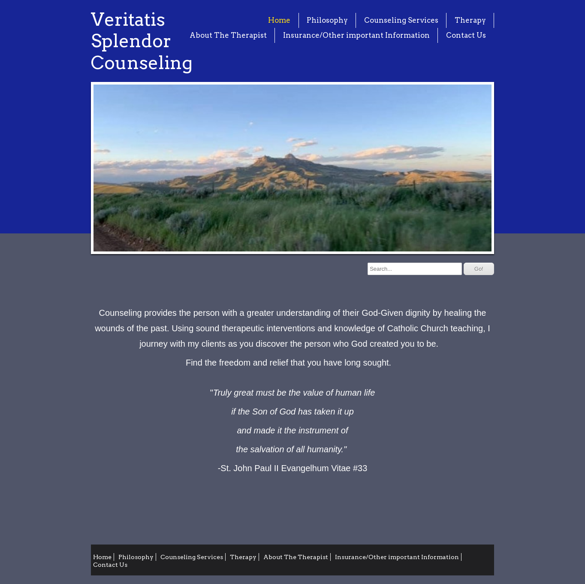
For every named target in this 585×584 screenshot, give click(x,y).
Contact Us (466, 35)
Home (279, 20)
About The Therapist (228, 35)
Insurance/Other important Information (356, 35)
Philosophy (327, 20)
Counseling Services (401, 20)
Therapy (470, 20)
